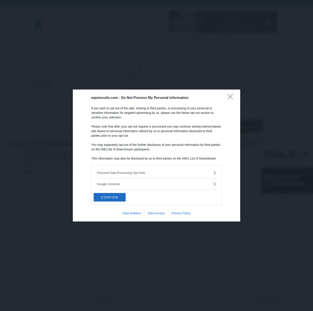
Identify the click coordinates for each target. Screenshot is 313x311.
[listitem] (156, 172)
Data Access (156, 213)
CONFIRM (114, 197)
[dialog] (156, 156)
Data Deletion (132, 213)
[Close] (232, 98)
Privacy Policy (180, 213)
